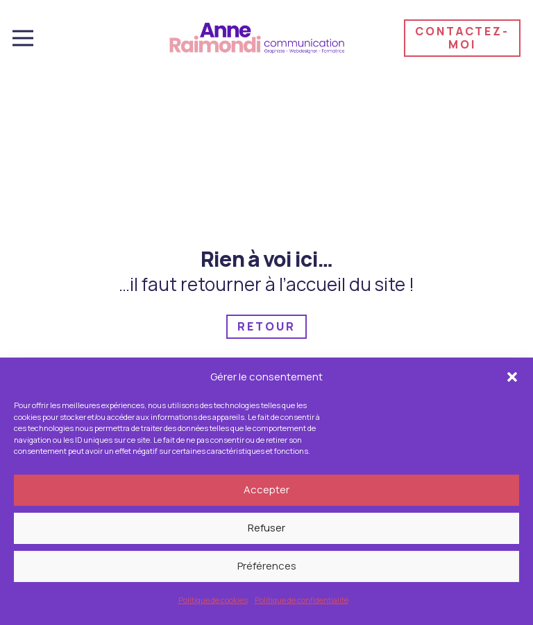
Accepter (266, 491)
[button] (512, 379)
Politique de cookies (213, 602)
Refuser (266, 529)
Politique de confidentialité (301, 602)
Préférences (266, 568)
